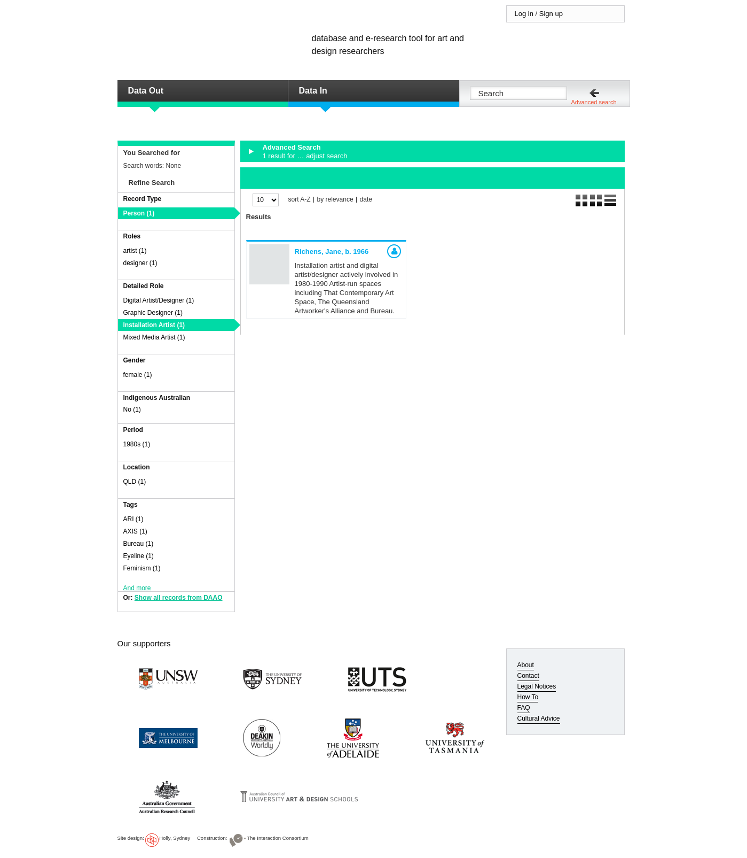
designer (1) (140, 263)
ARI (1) (133, 519)
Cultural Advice (538, 718)
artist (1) (135, 250)
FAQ (523, 708)
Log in (524, 14)
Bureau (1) (138, 543)
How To (528, 697)
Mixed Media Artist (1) (154, 337)
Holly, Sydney (174, 838)
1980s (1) (137, 444)
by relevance (335, 200)
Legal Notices (536, 686)
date (366, 200)
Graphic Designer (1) (153, 312)
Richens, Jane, (332, 252)
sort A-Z (299, 200)
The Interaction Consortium (278, 838)
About (525, 665)
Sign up (551, 14)
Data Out (146, 90)
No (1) (132, 409)
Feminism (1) (142, 568)
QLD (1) (134, 481)
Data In (313, 90)
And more (137, 588)
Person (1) (139, 213)
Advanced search (594, 102)
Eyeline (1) (138, 556)
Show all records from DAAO (179, 597)
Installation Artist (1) (154, 325)
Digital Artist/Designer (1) (158, 300)
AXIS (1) (135, 531)
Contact (528, 675)
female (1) (137, 374)
